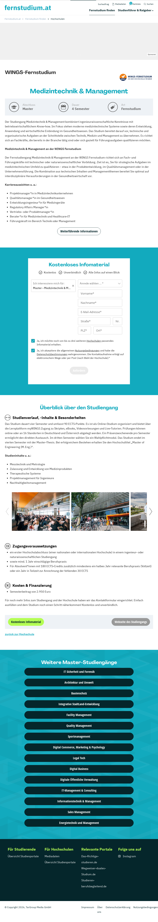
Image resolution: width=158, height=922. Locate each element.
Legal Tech (79, 758)
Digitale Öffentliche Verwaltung (79, 780)
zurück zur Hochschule (19, 634)
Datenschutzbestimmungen (52, 354)
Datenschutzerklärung (118, 907)
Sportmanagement (79, 736)
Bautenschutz (79, 693)
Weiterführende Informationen (79, 231)
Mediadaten (52, 856)
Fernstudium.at (13, 18)
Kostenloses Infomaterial (26, 622)
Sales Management (79, 812)
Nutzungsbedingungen (87, 350)
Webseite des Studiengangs (131, 622)
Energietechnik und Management (79, 823)
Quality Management (79, 726)
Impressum (87, 907)
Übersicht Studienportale (23, 856)
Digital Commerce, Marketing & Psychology (79, 747)
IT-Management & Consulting (79, 790)
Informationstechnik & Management (79, 801)
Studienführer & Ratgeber (134, 10)
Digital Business (79, 769)
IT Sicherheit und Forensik (79, 672)
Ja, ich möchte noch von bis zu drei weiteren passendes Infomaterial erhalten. (75, 342)
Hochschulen (94, 340)
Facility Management (79, 715)
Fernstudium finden (102, 10)
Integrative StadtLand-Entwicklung (79, 704)
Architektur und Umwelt (79, 682)
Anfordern (79, 370)
